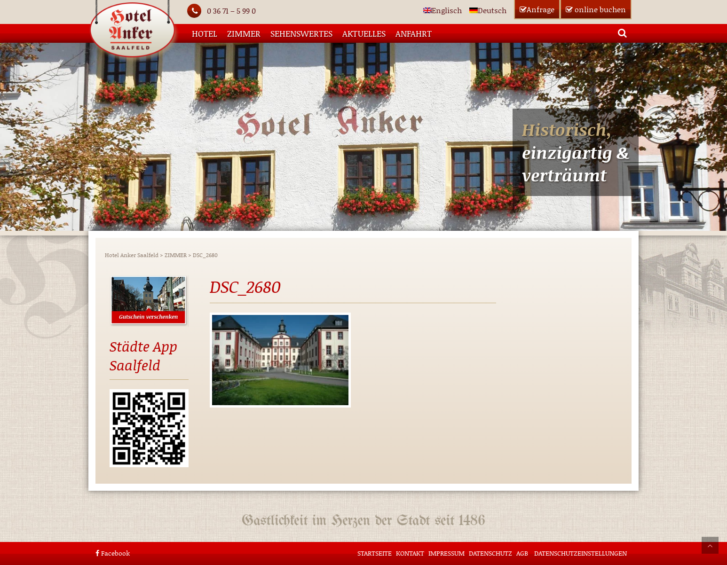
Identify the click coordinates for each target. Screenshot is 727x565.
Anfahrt (413, 33)
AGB (522, 553)
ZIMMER (244, 33)
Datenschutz (490, 553)
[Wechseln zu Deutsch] (488, 10)
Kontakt (410, 553)
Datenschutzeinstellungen (580, 553)
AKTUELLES (364, 33)
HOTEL (204, 33)
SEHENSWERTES (301, 33)
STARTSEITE (374, 553)
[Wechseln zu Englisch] (442, 10)
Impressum (446, 553)
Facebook (112, 553)
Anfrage (537, 9)
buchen (596, 9)
